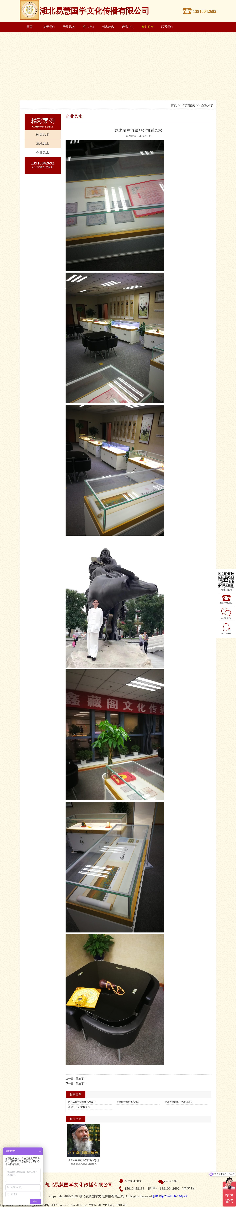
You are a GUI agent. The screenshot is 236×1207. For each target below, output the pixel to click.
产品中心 (128, 26)
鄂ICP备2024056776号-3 (170, 1196)
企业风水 (42, 153)
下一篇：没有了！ (76, 1083)
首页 (29, 26)
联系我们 (167, 26)
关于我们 (49, 26)
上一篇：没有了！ (76, 1078)
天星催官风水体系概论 (128, 1102)
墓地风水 (42, 143)
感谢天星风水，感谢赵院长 (178, 1102)
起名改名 (108, 26)
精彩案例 (147, 26)
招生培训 (88, 26)
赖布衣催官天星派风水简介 (82, 1102)
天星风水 (69, 26)
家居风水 (42, 134)
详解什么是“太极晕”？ (79, 1107)
